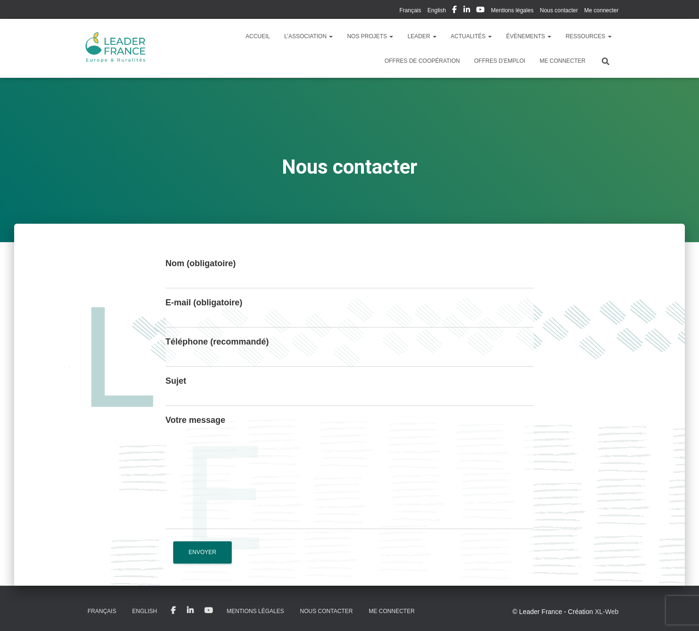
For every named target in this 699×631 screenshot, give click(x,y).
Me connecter (601, 10)
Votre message (196, 420)
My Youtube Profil (480, 11)
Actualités (471, 36)
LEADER (421, 36)
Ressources (588, 36)
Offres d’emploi (499, 61)
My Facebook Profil (454, 11)
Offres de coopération (422, 61)
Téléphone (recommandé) (217, 341)
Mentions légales (512, 10)
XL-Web (606, 611)
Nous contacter (559, 10)
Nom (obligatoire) (201, 263)
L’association (308, 36)
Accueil (257, 36)
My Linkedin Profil (466, 11)
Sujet (176, 381)
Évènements (528, 36)
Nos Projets (370, 36)
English (437, 10)
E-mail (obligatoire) (204, 302)
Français (410, 10)
